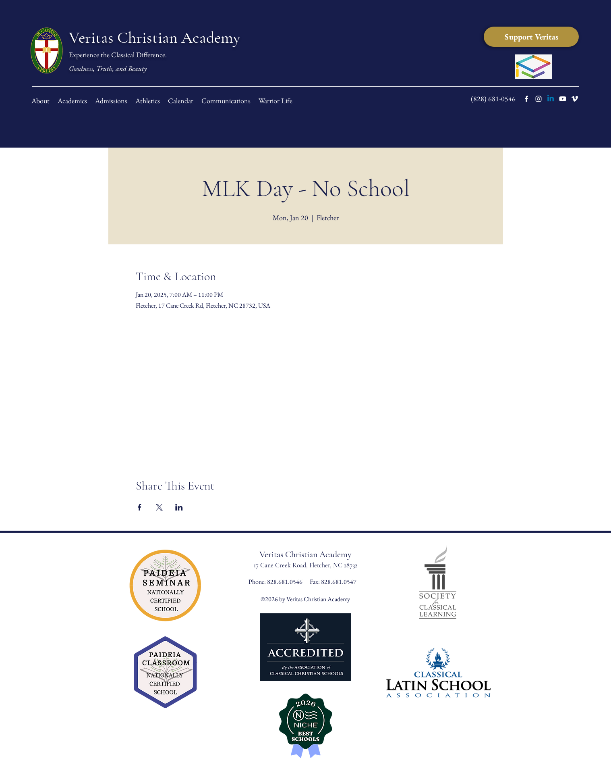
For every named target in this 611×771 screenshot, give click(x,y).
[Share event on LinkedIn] (179, 507)
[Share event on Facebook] (139, 507)
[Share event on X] (159, 507)
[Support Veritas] (531, 37)
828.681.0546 (285, 581)
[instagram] (538, 99)
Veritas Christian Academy (154, 37)
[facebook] (526, 99)
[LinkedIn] (551, 99)
